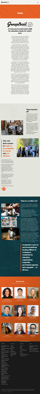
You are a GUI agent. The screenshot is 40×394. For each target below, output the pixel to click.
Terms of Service (4, 391)
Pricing (12, 350)
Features (12, 345)
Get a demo (12, 347)
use (4, 148)
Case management (4, 354)
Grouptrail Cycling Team (25, 239)
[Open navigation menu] (38, 2)
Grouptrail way (34, 236)
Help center (12, 348)
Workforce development (5, 378)
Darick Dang (33, 335)
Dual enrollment (3, 362)
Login (11, 355)
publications (29, 213)
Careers (21, 348)
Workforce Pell (3, 380)
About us (21, 345)
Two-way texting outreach (5, 375)
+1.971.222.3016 (22, 355)
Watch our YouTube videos (33, 348)
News (21, 351)
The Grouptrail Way (23, 350)
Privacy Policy (10, 391)
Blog (20, 347)
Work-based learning (4, 377)
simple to (8, 146)
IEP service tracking (4, 369)
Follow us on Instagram (33, 349)
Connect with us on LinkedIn (34, 351)
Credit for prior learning (5, 358)
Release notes (13, 351)
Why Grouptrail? (13, 354)
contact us (23, 230)
